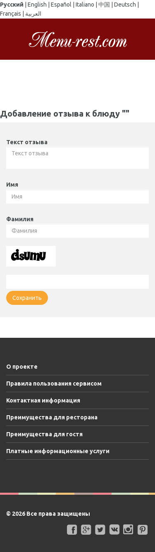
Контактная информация (43, 400)
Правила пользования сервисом (54, 383)
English (37, 4)
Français (10, 13)
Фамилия (19, 219)
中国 (104, 4)
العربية (33, 13)
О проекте (22, 366)
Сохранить (27, 298)
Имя (12, 184)
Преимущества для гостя (44, 434)
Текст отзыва (27, 142)
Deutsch (125, 4)
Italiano (85, 4)
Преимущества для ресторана (52, 417)
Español (61, 4)
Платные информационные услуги (58, 451)
